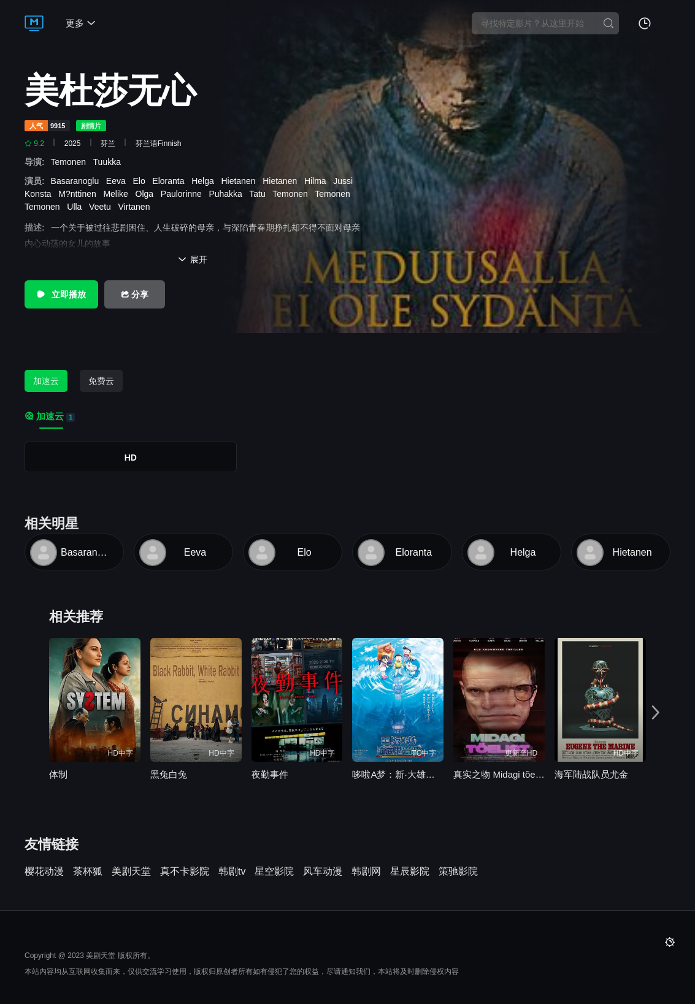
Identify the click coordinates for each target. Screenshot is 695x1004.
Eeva (118, 181)
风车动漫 (322, 871)
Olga (147, 194)
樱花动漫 (44, 871)
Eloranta (170, 181)
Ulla (76, 207)
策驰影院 (458, 871)
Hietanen (240, 181)
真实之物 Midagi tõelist (499, 774)
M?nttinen (79, 194)
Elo (141, 181)
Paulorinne (184, 194)
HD (131, 457)
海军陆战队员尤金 (591, 774)
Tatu (259, 194)
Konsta (40, 194)
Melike (117, 194)
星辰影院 (409, 871)
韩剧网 (366, 871)
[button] (657, 712)
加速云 (46, 381)
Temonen (72, 162)
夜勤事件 (270, 774)
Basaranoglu (77, 181)
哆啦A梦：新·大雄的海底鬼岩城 (397, 774)
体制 (58, 774)
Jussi (345, 181)
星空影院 (274, 871)
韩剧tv (231, 871)
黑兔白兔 (168, 774)
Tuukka (109, 162)
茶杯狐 (87, 871)
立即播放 (61, 294)
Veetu (102, 207)
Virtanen (136, 207)
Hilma (317, 181)
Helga (204, 181)
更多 (81, 23)
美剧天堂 (131, 871)
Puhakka (228, 194)
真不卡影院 (184, 871)
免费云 (101, 381)
